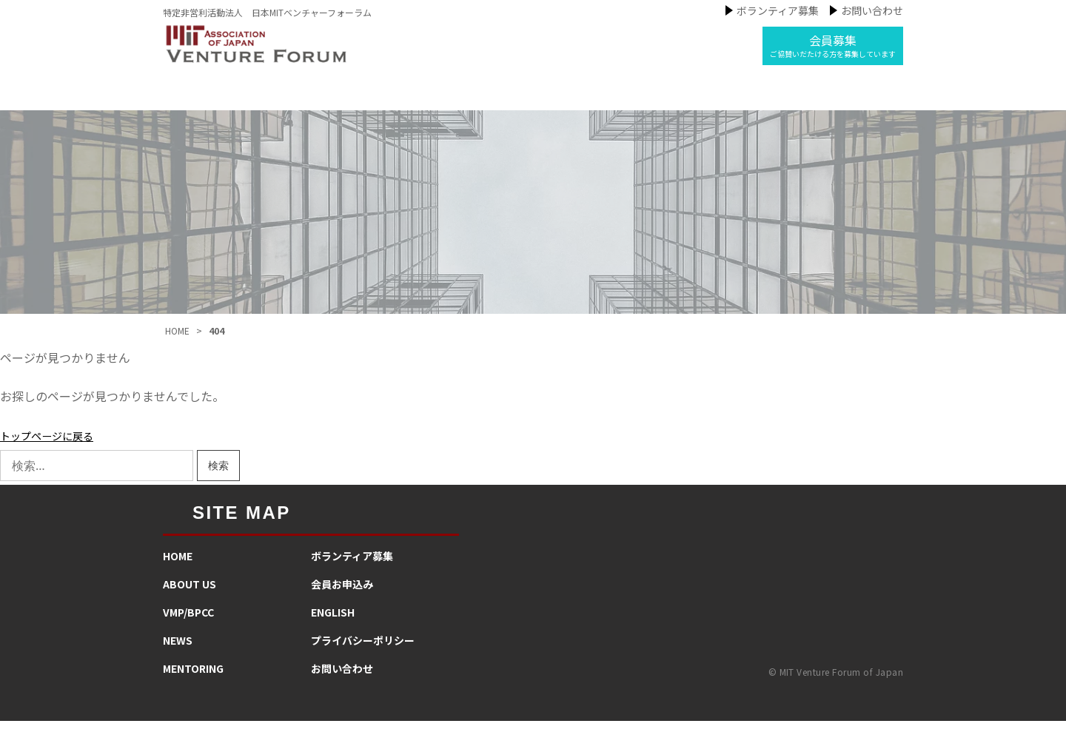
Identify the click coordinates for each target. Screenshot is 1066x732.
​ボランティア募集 (352, 567)
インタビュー (761, 99)
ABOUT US (189, 595)
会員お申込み (342, 595)
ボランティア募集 (778, 10)
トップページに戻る (53, 446)
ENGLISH (333, 623)
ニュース (531, 99)
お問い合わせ (872, 10)
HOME (177, 567)
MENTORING (193, 679)
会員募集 (833, 45)
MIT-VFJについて (314, 99)
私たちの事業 (433, 99)
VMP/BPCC (188, 623)
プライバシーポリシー (363, 651)
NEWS (177, 651)
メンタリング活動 (640, 99)
